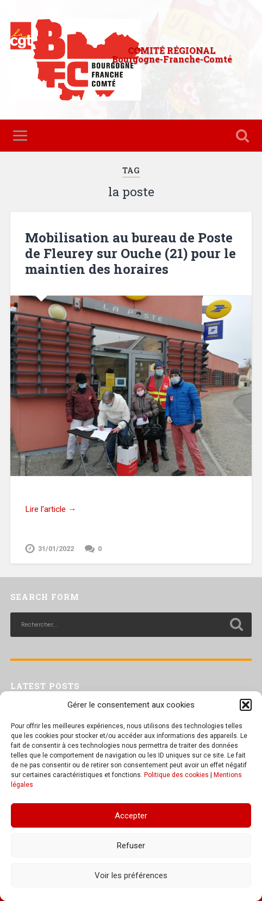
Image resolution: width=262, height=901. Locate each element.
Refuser (131, 845)
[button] (245, 704)
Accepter (131, 816)
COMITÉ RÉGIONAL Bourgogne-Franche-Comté (172, 55)
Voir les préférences (131, 875)
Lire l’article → (50, 509)
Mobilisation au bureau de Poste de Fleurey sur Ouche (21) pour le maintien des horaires (130, 253)
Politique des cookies (176, 775)
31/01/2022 (56, 549)
